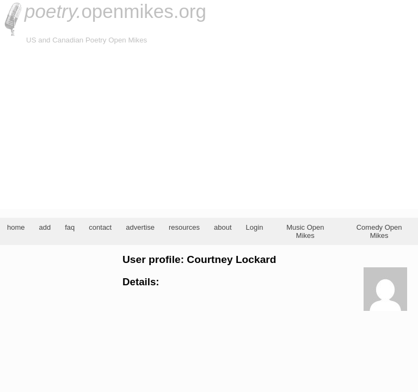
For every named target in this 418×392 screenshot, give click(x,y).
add (45, 227)
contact (100, 227)
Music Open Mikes (305, 231)
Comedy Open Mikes (379, 231)
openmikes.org (115, 11)
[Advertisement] (209, 127)
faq (70, 227)
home (16, 227)
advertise (140, 227)
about (223, 227)
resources (184, 227)
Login (254, 227)
